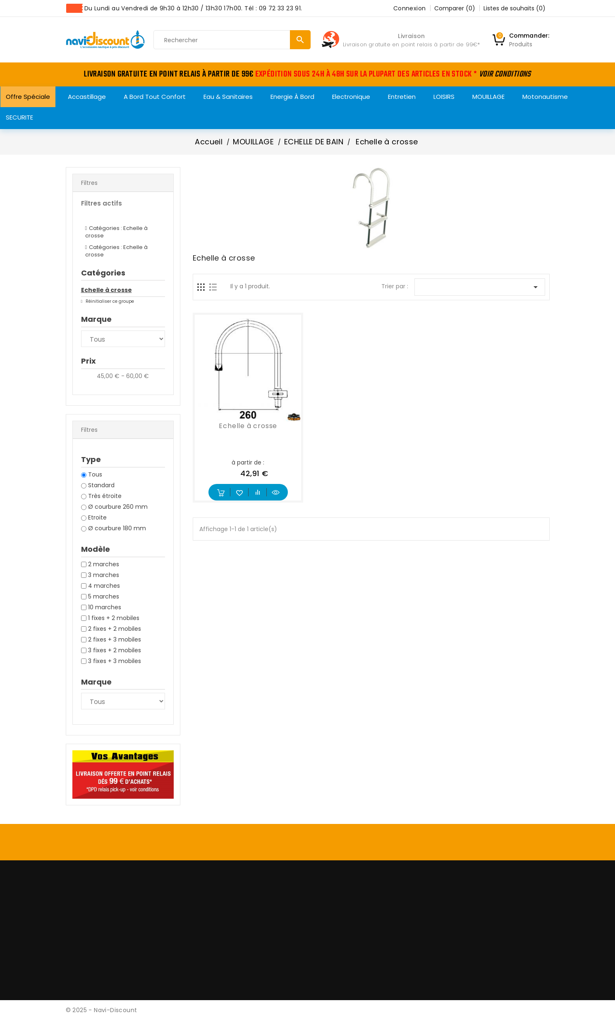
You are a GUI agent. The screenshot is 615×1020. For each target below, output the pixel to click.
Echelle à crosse (106, 290)
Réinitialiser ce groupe (109, 301)
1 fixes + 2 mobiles (113, 618)
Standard (101, 485)
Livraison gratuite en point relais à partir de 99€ (410, 44)
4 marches (104, 586)
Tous (95, 474)
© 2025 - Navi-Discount (101, 1010)
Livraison (411, 36)
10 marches (104, 607)
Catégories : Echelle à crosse (116, 231)
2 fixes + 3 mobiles (114, 639)
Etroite (97, 517)
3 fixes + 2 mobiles (114, 650)
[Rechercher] (232, 40)
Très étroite (105, 496)
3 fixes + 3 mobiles (114, 661)
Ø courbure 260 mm (118, 507)
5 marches (103, 596)
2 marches (103, 564)
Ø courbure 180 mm (117, 528)
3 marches (103, 575)
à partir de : (248, 462)
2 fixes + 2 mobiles (114, 629)
